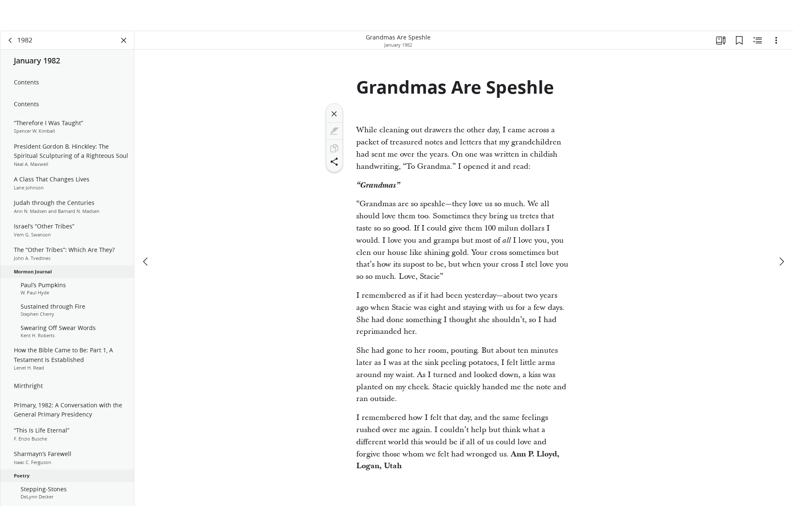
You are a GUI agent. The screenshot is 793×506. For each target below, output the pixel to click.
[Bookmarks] (739, 40)
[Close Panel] (124, 40)
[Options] (776, 40)
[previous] (146, 261)
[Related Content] (757, 40)
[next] (781, 261)
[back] (10, 40)
